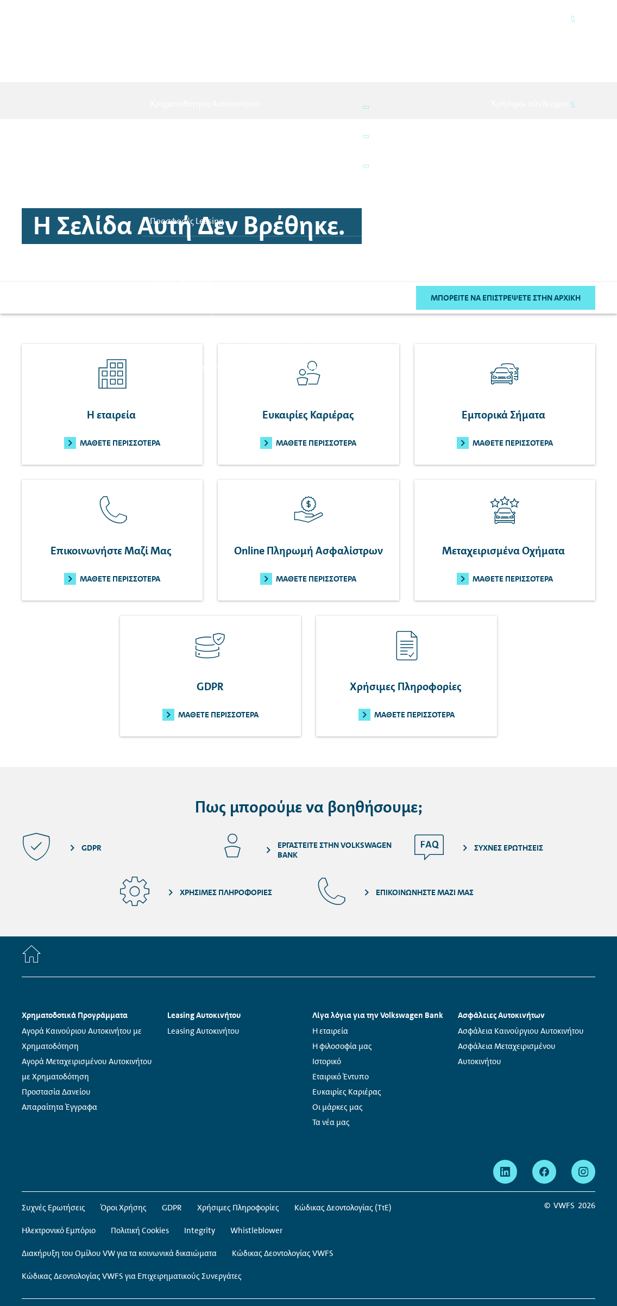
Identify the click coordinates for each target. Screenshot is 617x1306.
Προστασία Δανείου (56, 1031)
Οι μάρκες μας (337, 1046)
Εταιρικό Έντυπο (340, 1016)
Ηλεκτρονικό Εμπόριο (59, 1170)
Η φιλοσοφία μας (342, 985)
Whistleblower (256, 1170)
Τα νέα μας (331, 1062)
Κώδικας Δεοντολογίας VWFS (282, 1193)
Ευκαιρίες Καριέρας (346, 1031)
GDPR (172, 1147)
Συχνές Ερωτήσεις (53, 1147)
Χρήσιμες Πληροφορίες (238, 1147)
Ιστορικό (326, 1001)
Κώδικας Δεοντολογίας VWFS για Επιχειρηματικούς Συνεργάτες (132, 1215)
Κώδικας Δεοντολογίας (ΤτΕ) (343, 1147)
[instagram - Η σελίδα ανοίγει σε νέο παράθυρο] (583, 1111)
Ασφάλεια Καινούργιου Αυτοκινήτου (521, 970)
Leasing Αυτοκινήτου (203, 970)
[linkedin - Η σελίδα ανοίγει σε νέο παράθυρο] (505, 1111)
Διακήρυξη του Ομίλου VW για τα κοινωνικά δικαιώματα (119, 1193)
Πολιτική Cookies (140, 1170)
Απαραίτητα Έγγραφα (59, 1046)
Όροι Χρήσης (123, 1147)
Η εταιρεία (330, 970)
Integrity (199, 1170)
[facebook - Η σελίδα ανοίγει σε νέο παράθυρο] (544, 1111)
